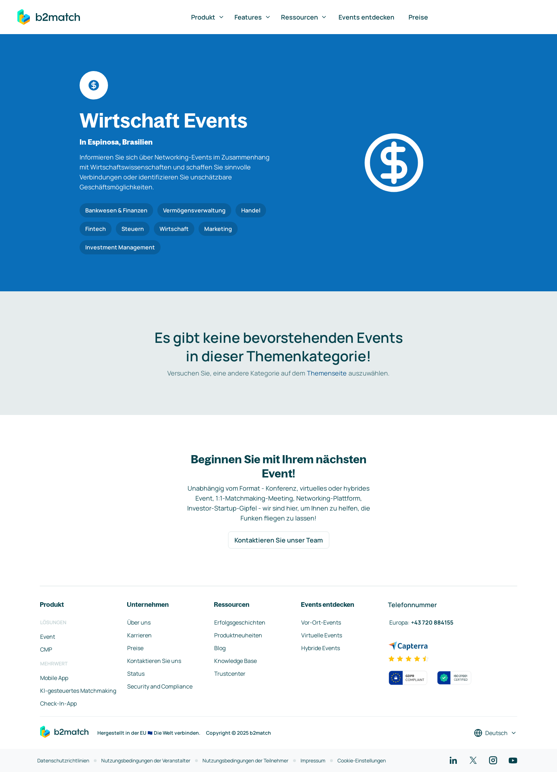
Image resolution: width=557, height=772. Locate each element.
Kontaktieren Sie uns (154, 661)
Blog (220, 648)
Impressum (313, 760)
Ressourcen (304, 17)
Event (47, 637)
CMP (46, 649)
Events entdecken (366, 17)
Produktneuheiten (238, 635)
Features (252, 17)
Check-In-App (58, 703)
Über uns (139, 622)
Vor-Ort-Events (321, 622)
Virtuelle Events (321, 635)
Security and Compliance (160, 686)
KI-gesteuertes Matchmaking (78, 691)
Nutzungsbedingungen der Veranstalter (145, 760)
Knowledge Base (235, 661)
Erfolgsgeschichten (239, 622)
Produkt (208, 17)
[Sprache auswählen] (495, 733)
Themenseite (327, 373)
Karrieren (139, 635)
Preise (418, 17)
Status (136, 673)
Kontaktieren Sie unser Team (278, 540)
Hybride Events (320, 648)
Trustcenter (229, 673)
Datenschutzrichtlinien (63, 760)
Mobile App (54, 678)
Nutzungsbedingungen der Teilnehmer (245, 760)
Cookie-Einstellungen (361, 760)
